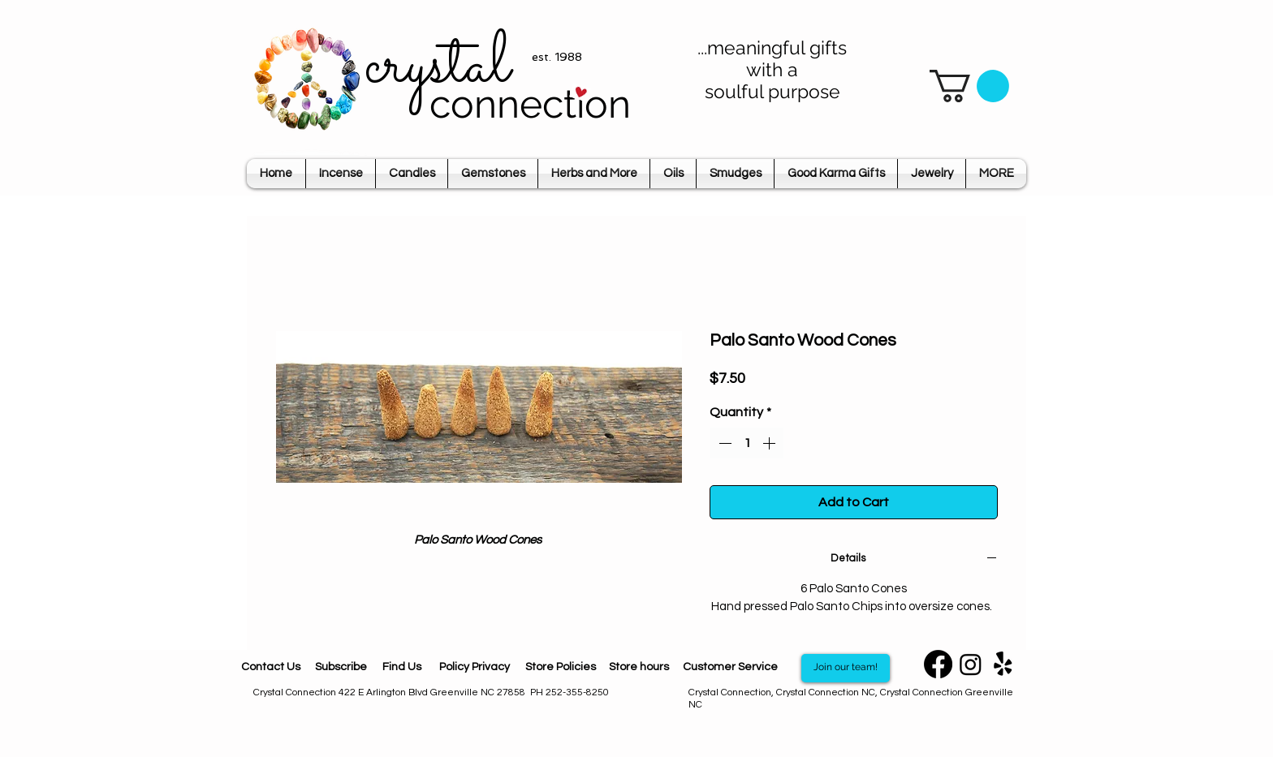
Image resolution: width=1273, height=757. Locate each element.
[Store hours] (639, 668)
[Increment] (770, 443)
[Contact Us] (271, 668)
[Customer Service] (730, 668)
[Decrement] (723, 443)
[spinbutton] (747, 443)
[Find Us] (402, 668)
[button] (969, 86)
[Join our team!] (845, 668)
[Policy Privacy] (474, 668)
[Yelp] (1003, 664)
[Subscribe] (340, 668)
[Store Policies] (560, 668)
